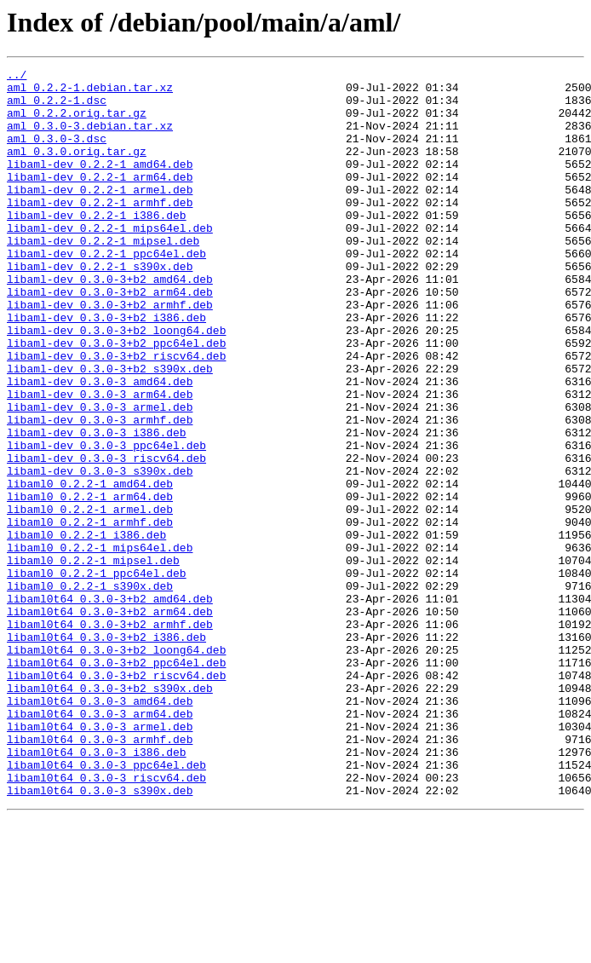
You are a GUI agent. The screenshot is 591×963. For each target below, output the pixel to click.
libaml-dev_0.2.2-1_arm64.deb (99, 199)
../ (16, 76)
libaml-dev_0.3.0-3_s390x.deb (99, 552)
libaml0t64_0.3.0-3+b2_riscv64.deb (116, 797)
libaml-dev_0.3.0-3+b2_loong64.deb (116, 383)
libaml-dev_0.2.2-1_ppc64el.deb (106, 291)
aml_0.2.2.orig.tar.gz (76, 122)
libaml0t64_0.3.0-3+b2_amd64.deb (110, 705)
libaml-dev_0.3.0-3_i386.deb (96, 506)
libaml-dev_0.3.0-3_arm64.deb (99, 460)
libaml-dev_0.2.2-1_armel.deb (99, 214)
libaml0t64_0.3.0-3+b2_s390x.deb (110, 813)
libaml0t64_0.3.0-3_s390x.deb (99, 935)
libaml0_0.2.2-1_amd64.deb (90, 567)
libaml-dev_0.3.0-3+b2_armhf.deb (110, 352)
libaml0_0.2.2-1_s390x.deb (90, 690)
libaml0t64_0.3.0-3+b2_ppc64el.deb (116, 782)
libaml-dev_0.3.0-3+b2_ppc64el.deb (116, 399)
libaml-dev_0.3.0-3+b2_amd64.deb (110, 322)
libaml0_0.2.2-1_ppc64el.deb (96, 675)
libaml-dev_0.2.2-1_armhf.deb (99, 230)
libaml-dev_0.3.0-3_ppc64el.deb (106, 521)
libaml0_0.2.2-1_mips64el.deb (99, 644)
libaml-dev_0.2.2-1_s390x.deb (99, 306)
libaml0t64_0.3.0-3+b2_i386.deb (106, 751)
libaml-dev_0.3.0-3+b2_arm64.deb (110, 337)
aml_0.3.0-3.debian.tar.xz (90, 138)
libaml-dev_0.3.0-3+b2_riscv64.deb (116, 414)
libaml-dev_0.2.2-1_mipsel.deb (103, 276)
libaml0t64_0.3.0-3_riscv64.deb (106, 920)
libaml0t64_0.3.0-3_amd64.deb (99, 828)
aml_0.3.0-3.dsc (56, 153)
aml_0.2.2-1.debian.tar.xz (90, 92)
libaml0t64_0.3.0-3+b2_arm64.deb (110, 721)
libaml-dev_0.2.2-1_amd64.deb (99, 184)
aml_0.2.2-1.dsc (56, 107)
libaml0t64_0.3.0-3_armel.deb (99, 859)
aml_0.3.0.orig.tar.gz (76, 168)
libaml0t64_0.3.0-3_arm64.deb (99, 843)
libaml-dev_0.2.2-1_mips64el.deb (110, 260)
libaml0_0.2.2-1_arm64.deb (90, 583)
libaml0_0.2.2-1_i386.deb (86, 629)
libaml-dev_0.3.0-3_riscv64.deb (106, 537)
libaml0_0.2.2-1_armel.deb (90, 598)
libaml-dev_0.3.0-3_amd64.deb (99, 445)
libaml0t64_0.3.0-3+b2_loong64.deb (116, 767)
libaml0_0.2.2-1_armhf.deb (90, 613)
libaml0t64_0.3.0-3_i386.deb (96, 889)
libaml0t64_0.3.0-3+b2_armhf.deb (110, 736)
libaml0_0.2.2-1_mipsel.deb (93, 659)
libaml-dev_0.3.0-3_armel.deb (99, 475)
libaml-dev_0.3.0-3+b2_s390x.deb (110, 429)
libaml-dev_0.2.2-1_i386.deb (96, 245)
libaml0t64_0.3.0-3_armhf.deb (99, 874)
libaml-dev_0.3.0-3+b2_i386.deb (106, 368)
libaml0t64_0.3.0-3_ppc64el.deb (106, 905)
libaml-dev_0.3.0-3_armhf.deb (99, 491)
